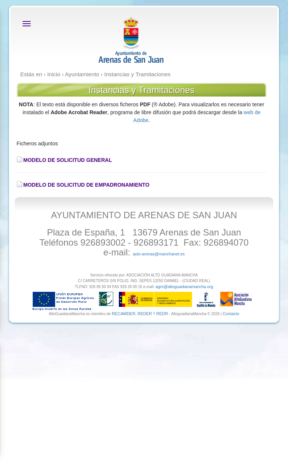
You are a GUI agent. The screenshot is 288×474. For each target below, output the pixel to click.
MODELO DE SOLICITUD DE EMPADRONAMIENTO (86, 185)
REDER (144, 313)
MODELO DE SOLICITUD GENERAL (67, 160)
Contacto (231, 313)
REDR (162, 313)
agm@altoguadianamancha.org (184, 286)
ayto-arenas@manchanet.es (158, 254)
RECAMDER (123, 313)
